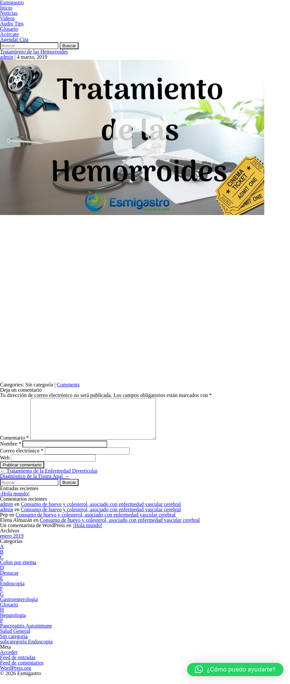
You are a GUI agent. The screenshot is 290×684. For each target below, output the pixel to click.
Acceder (8, 660)
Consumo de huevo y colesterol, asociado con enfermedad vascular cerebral (101, 512)
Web (5, 465)
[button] (235, 669)
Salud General (15, 639)
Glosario (9, 612)
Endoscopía (12, 591)
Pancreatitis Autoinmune (26, 633)
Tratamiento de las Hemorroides (34, 51)
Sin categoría (14, 644)
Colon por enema (18, 570)
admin (6, 57)
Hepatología (13, 623)
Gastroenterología (19, 607)
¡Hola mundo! (15, 501)
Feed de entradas (18, 665)
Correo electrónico (22, 458)
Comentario (14, 446)
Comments (68, 384)
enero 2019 (12, 544)
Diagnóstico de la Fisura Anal (34, 484)
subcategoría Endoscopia (26, 649)
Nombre (10, 451)
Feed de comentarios (22, 670)
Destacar (9, 581)
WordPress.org (15, 676)
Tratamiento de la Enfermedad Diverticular (48, 479)
